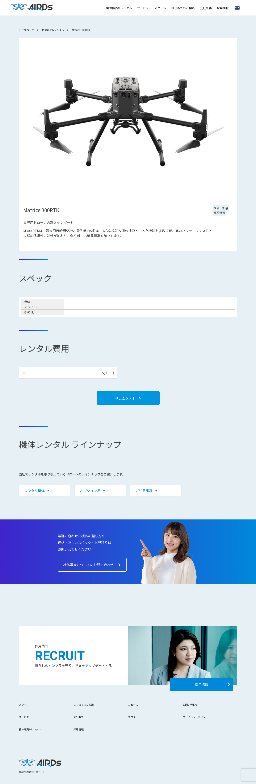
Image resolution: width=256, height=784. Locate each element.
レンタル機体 (34, 490)
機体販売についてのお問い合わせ (88, 564)
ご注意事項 (144, 490)
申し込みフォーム (128, 397)
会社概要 (206, 8)
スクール (160, 8)
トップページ (26, 30)
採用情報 (223, 8)
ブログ (132, 717)
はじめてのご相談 (183, 8)
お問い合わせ (190, 704)
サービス (143, 8)
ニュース (133, 704)
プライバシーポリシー (195, 717)
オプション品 (90, 490)
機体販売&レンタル (119, 8)
